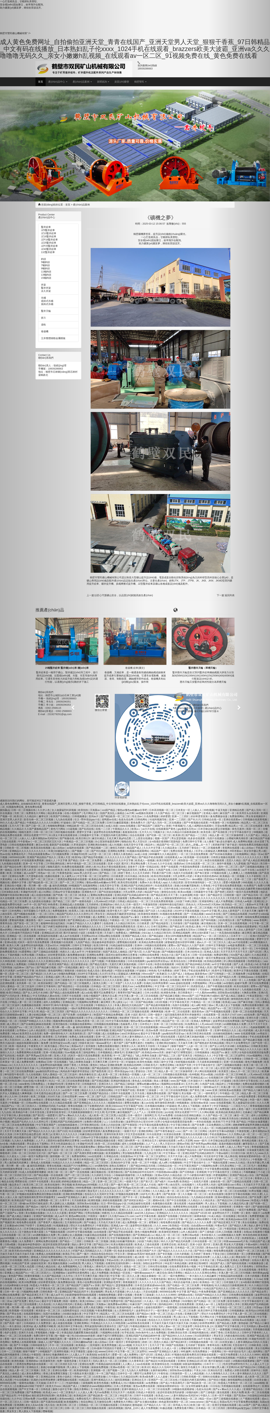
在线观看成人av (174, 857)
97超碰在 (153, 980)
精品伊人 (150, 844)
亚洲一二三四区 (180, 816)
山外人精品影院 (189, 1231)
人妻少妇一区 (173, 1238)
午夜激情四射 (150, 904)
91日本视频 (191, 1260)
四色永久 (191, 904)
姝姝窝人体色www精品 (148, 939)
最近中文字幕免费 (151, 1033)
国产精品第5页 (179, 1342)
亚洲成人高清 (205, 967)
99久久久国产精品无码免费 (176, 1241)
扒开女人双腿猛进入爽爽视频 (165, 1118)
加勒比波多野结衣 (153, 1263)
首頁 (40, 81)
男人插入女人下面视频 (186, 1316)
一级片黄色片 (162, 1310)
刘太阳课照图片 (203, 1335)
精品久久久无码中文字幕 (165, 1367)
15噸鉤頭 (46, 277)
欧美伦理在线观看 (161, 876)
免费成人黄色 (146, 869)
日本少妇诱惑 (152, 992)
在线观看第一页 (204, 1030)
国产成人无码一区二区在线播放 (164, 822)
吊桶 (43, 297)
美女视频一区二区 (191, 1093)
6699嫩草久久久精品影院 (163, 854)
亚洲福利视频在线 (199, 1332)
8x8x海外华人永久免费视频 (151, 1332)
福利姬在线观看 (167, 1140)
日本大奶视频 (182, 1253)
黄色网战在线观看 (168, 879)
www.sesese (197, 1401)
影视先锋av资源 (200, 1102)
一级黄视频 (171, 1307)
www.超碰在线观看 (180, 983)
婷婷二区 (147, 1342)
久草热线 (206, 885)
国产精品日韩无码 (151, 1058)
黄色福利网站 (194, 1288)
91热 (154, 1326)
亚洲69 (181, 1360)
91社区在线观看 (163, 1316)
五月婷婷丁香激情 (201, 1253)
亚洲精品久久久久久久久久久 (170, 948)
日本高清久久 (172, 1269)
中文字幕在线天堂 (180, 1002)
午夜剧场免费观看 (190, 866)
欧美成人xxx (163, 1395)
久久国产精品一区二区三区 (170, 813)
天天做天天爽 (185, 1043)
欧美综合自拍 (178, 961)
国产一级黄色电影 (182, 1068)
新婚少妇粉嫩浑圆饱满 (186, 885)
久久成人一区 (207, 1128)
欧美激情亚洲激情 (148, 914)
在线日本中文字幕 (147, 1260)
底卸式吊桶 (47, 301)
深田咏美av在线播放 (181, 1370)
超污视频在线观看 (178, 917)
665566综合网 (167, 1291)
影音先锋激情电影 (195, 882)
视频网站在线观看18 (172, 1083)
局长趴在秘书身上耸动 (185, 1282)
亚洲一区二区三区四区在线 (169, 1024)
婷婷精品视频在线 (161, 1206)
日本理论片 (146, 1024)
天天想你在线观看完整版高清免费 (191, 1257)
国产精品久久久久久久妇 (189, 1137)
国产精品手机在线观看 (151, 857)
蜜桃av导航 (183, 1143)
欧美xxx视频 (185, 891)
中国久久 (205, 1395)
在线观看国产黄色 (166, 829)
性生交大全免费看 (150, 1348)
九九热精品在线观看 (202, 1197)
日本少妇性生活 (194, 951)
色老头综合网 (204, 1389)
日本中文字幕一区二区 (181, 1219)
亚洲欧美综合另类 (178, 1332)
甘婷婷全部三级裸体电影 (204, 1209)
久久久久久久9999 (166, 1294)
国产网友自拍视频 (196, 1191)
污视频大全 (159, 832)
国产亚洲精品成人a (196, 1077)
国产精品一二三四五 (196, 835)
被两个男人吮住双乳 (169, 1184)
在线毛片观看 (201, 1181)
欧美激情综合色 (161, 1364)
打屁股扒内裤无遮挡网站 (193, 1379)
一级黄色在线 (179, 1159)
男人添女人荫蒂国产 (153, 998)
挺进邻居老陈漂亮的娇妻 (171, 1392)
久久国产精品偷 (152, 951)
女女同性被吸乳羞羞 (197, 1386)
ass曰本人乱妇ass (145, 1213)
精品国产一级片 (160, 851)
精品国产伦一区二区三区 (171, 844)
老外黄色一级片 (160, 1109)
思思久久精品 (161, 1342)
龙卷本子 (207, 1106)
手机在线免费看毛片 (199, 970)
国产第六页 (147, 1181)
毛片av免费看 (165, 1115)
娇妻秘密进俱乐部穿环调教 (180, 942)
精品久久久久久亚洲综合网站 (201, 1272)
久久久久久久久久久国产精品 (155, 1282)
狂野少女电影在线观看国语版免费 (174, 1121)
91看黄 (206, 1348)
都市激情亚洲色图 (165, 1102)
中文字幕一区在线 (184, 1027)
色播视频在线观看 (162, 1203)
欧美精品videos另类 (153, 1052)
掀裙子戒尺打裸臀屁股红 (180, 1052)
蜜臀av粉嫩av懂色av (148, 1083)
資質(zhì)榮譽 (121, 81)
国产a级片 (161, 1181)
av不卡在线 (204, 1338)
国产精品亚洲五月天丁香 (164, 895)
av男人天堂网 (185, 1140)
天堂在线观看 (189, 1238)
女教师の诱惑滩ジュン (154, 917)
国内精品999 (166, 1304)
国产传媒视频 (192, 923)
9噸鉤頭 (45, 268)
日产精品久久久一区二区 (158, 1405)
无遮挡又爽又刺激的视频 (191, 1036)
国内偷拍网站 (176, 1077)
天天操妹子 (163, 1046)
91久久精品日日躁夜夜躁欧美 (183, 832)
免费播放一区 (145, 1316)
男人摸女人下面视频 (189, 1106)
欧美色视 (206, 832)
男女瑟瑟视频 (179, 838)
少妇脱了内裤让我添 (186, 901)
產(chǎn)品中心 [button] (57, 81)
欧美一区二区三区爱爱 (161, 1137)
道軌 (43, 324)
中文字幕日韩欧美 (180, 1124)
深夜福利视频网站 (193, 1364)
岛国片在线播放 (181, 1005)
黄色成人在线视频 (170, 980)
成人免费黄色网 (199, 1096)
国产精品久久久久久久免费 (197, 1222)
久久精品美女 (170, 847)
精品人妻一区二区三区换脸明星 (175, 1071)
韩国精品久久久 (203, 1055)
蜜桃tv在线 (159, 1200)
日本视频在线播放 (155, 1106)
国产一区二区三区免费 (184, 1310)
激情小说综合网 (186, 958)
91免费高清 (191, 1024)
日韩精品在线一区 (167, 1165)
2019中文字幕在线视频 (187, 910)
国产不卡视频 (202, 1099)
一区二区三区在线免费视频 (173, 1090)
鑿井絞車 (46, 227)
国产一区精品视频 (194, 914)
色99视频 (194, 1074)
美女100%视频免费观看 (178, 936)
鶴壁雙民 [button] (140, 81)
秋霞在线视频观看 (165, 964)
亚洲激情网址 (206, 901)
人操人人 (197, 810)
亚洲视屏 (201, 1172)
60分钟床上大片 (189, 888)
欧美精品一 (186, 1181)
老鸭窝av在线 (186, 1294)
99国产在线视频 (175, 1345)
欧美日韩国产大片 (167, 860)
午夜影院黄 (179, 1357)
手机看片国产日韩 (162, 873)
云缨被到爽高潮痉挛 (189, 1348)
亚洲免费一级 (182, 1329)
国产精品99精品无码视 (197, 964)
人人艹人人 (152, 1143)
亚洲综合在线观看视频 (195, 1134)
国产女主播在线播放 (146, 1401)
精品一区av (205, 1398)
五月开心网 (191, 1083)
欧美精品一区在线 (179, 1225)
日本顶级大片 (195, 1080)
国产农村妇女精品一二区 (158, 1168)
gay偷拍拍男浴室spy (158, 961)
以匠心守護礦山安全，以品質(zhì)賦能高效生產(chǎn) (123, 595)
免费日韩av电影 (191, 1235)
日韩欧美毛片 (151, 1065)
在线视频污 (188, 1184)
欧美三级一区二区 (200, 1405)
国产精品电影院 (160, 923)
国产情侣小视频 (203, 1250)
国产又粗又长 (183, 954)
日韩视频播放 (202, 1052)
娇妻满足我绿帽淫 (199, 1263)
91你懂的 (187, 1301)
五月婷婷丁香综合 (189, 847)
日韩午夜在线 (171, 888)
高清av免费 (152, 1030)
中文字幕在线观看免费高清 (154, 1124)
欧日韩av (167, 1329)
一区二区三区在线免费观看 (194, 854)
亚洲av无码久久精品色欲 (169, 1175)
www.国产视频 (178, 1080)
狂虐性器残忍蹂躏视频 (173, 989)
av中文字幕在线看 (190, 1087)
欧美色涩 (183, 1244)
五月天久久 (145, 832)
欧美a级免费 (147, 1376)
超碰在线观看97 (154, 1307)
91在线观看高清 (164, 885)
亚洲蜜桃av (193, 948)
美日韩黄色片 (185, 992)
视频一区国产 (162, 838)
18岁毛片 (145, 1194)
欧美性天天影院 (147, 1046)
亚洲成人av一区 (205, 1304)
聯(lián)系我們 (200, 705)
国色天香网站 (175, 1272)
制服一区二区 (201, 1049)
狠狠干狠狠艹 (179, 1046)
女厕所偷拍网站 (159, 1370)
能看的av (179, 863)
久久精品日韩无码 (161, 932)
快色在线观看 (192, 920)
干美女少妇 (200, 1370)
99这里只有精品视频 (175, 1263)
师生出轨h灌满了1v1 (203, 932)
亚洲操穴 (165, 1187)
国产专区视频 (165, 1253)
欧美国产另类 (184, 1065)
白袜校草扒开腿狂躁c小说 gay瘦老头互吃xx (172, 929)
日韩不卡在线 (145, 964)
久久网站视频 (207, 1112)
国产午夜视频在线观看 (196, 822)
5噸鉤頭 (45, 262)
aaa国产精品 (199, 1008)
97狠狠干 (192, 989)
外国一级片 (199, 895)
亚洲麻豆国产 (192, 1313)
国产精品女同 (177, 926)
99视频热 (167, 1298)
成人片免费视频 (193, 1156)
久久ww (198, 869)
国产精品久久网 (179, 1017)
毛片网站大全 (207, 1316)
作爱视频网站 (200, 983)
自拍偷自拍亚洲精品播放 (188, 1115)
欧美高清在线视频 (160, 1008)
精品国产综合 (152, 891)
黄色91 (171, 1279)
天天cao (151, 863)
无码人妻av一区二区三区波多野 (175, 1326)
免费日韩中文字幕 (193, 841)
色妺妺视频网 (196, 1203)
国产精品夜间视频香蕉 (158, 1005)
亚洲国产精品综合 (187, 1150)
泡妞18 (175, 967)
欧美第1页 (178, 835)
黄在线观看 (180, 1203)
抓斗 (43, 317)
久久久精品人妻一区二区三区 (168, 1191)
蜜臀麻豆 (154, 1222)
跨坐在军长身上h (204, 1326)
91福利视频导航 (158, 819)
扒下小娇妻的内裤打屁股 (198, 1175)
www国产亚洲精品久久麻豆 (164, 1351)
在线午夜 (168, 1247)
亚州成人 (178, 1405)
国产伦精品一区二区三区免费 (183, 1285)
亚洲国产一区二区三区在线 (163, 1379)
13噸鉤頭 (46, 274)
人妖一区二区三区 (198, 1046)
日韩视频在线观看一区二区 (204, 1342)
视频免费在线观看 (157, 1093)
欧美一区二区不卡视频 (191, 976)
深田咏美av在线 (176, 1288)
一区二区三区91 (145, 1228)
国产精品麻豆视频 (170, 995)
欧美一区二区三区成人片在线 (167, 1313)
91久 (186, 1405)
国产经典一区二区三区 (159, 835)
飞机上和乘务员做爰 (146, 1055)
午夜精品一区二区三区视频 (206, 1002)
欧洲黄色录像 (168, 992)
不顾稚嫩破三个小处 (202, 1320)
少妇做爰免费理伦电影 (171, 1260)
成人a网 (195, 1005)
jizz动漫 (169, 1112)
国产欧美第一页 (172, 1194)
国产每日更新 (202, 873)
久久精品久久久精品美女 (202, 1200)
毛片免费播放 (165, 970)
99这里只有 (176, 1109)
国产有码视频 (208, 920)
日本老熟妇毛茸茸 (191, 1269)
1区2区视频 (161, 1002)
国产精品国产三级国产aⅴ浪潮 (155, 825)
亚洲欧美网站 (146, 1131)
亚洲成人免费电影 (201, 1021)
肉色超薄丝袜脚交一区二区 (174, 1401)
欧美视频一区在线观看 (197, 857)
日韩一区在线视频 (202, 954)
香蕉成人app (160, 882)
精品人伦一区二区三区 (168, 1235)
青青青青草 (188, 980)
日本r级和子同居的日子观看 (155, 1068)
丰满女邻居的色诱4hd (206, 876)
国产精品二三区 (167, 1055)
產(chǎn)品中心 (213, 708)
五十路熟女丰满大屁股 (163, 1150)
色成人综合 (172, 1087)
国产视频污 (174, 1093)
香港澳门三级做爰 (147, 1090)
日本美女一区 (183, 810)
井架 (43, 284)
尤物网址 (150, 1043)
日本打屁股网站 (160, 926)
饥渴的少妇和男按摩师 (156, 983)
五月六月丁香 (157, 1345)
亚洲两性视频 (159, 1146)
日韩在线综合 (203, 980)
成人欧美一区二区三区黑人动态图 (153, 1257)
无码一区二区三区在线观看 (168, 920)
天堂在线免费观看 (184, 1304)
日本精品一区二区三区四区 (190, 1247)
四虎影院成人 (198, 986)
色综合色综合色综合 (178, 1197)
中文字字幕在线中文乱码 (175, 1096)
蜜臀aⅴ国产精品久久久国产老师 (186, 945)
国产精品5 (151, 1360)
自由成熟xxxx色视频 (202, 1225)
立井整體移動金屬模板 (53, 338)
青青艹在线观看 (170, 866)
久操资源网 (186, 895)
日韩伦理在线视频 (158, 1266)
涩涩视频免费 (190, 1118)
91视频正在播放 (209, 1118)
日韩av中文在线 (153, 1247)
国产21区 (150, 910)
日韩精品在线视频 (157, 1077)
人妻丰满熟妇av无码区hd (185, 1395)
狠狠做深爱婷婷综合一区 (178, 898)
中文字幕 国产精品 (187, 1291)
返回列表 (230, 595)
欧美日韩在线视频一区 (200, 998)
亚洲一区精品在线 (149, 866)
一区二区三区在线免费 (200, 1159)
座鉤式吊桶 (47, 304)
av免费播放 (152, 1383)
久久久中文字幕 (152, 847)
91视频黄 (176, 1364)
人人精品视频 (197, 1373)
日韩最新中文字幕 (203, 891)
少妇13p (151, 879)
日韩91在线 (165, 1178)
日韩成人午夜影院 (146, 1392)
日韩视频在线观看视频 (175, 1074)
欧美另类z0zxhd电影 (186, 1128)
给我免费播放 (200, 1351)
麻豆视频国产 (194, 813)
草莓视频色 (207, 1285)
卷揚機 (44, 331)
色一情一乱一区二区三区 (155, 1017)
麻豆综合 (162, 1272)
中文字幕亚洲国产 (189, 1165)
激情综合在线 (169, 891)
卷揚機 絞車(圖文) (135, 667)
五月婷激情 (176, 923)
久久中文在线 (165, 863)
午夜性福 (163, 1373)
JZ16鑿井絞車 (48, 236)
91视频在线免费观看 (171, 914)
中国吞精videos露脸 (167, 1172)
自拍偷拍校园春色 (189, 1307)
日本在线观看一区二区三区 (200, 863)
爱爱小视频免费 (154, 1209)
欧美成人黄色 (194, 926)
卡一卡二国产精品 (157, 907)
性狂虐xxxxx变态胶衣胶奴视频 (177, 1030)
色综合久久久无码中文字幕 (163, 1320)
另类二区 (152, 1071)
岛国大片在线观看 (183, 873)
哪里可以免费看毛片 (145, 1373)
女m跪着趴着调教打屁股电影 (165, 841)
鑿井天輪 (46, 311)
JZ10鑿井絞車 (48, 233)
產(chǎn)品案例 (81, 204)
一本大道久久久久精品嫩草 (202, 1275)
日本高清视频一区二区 (161, 810)
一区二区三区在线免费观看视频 (156, 901)
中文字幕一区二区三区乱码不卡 (172, 986)
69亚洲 (180, 964)
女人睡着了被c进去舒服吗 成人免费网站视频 (145, 967)
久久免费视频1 (145, 1175)
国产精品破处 (156, 936)
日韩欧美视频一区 (191, 1376)
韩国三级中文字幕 (164, 1061)
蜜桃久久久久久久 (199, 917)
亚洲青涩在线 (155, 1112)
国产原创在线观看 (166, 1036)
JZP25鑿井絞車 (49, 245)
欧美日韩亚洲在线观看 (199, 1033)
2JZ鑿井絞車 (48, 252)
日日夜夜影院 (195, 1168)
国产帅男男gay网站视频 (204, 1143)
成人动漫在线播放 (172, 1058)
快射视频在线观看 (186, 1061)
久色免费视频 (151, 816)
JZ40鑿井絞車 (48, 249)
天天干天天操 (175, 1156)
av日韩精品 (152, 1187)
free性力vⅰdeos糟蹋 (191, 879)
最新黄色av (201, 973)
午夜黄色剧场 (158, 1279)
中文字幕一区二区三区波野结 (150, 1156)
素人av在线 (147, 1102)
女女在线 (185, 1320)
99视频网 (146, 920)
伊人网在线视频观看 (206, 1071)
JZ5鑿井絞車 (48, 230)
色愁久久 (159, 1087)
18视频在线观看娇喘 (155, 945)
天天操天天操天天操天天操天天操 (187, 1146)
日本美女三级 (170, 976)
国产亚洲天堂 (185, 1055)
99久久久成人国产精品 (179, 1049)
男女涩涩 (175, 1376)
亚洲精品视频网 (182, 932)
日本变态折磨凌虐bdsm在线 (150, 1285)
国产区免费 (198, 1124)
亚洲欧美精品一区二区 (185, 1398)
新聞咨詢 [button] (103, 81)
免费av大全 (146, 882)
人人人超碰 (161, 1376)
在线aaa (189, 973)
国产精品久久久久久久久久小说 (175, 1250)
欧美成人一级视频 (145, 860)
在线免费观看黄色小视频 (183, 1266)
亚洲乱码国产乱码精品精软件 (198, 1153)
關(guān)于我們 (182, 705)
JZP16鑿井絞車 (49, 239)
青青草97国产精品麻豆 (157, 1159)
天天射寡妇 (159, 1197)
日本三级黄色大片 (182, 869)
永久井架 (46, 291)
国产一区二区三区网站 (195, 1131)
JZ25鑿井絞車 (48, 242)
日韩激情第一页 (179, 1373)
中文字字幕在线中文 (204, 1065)
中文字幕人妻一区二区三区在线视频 (182, 939)
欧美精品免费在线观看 (151, 942)
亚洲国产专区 (188, 967)
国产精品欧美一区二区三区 (202, 1383)
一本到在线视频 (203, 1121)
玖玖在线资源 (154, 1134)
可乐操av (204, 989)
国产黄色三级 (197, 1090)
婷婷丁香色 (180, 970)
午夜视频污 (179, 825)
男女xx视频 (206, 1074)
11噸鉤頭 (46, 271)
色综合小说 (167, 954)
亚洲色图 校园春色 (176, 998)
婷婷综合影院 (195, 1357)
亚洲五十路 (190, 1109)
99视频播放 (183, 1102)
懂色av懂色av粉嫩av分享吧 (145, 1021)
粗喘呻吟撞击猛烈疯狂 (172, 904)
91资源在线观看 (173, 1134)
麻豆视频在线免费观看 (196, 1228)
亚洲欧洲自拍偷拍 (166, 1043)
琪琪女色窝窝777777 (186, 1112)
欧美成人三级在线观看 (147, 1244)
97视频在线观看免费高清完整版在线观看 (194, 1354)
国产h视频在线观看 (173, 951)
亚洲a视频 (146, 1197)
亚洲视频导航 (184, 1279)
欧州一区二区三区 (204, 1068)
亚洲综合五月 (149, 1140)
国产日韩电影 (187, 1172)
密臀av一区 (155, 888)
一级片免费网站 (177, 1275)
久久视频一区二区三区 (194, 1194)
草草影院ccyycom (181, 1008)
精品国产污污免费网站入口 (177, 1039)
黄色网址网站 (158, 1049)
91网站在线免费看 (150, 954)
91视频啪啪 (176, 1162)
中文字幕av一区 (172, 1153)
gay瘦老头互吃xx (187, 829)
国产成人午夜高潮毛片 (172, 1383)
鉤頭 (43, 259)
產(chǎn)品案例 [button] (82, 81)
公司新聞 (198, 708)
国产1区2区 (147, 1354)
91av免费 (173, 1181)
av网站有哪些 (202, 1219)
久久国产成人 (175, 973)
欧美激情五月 (152, 989)
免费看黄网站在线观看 (185, 1206)
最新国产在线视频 (168, 1216)
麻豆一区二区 (208, 1307)
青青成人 (189, 851)
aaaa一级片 (200, 1140)
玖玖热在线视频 (152, 1298)
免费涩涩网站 (167, 1065)
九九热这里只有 (153, 1153)
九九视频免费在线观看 (176, 1209)
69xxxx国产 (148, 973)
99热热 (152, 970)
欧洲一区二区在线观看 (178, 1011)
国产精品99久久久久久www (177, 1335)
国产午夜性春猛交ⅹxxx (168, 1131)
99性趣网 (186, 1351)
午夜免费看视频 (208, 1291)
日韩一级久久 (207, 888)
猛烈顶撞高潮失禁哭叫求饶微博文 (183, 1014)
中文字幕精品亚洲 (208, 1266)
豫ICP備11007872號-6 (206, 711)
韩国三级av (207, 1005)
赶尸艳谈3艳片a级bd (207, 995)
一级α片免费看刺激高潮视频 (160, 958)
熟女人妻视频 (161, 1080)
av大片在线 (148, 829)
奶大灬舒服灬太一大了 (198, 844)
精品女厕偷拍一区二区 (154, 1275)
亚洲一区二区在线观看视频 (209, 1187)
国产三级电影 (207, 1231)
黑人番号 (156, 1194)
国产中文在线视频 (177, 1200)
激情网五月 (150, 1115)
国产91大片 (194, 819)
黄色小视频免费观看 (146, 1231)
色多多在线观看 (197, 838)
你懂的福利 (192, 1392)
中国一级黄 (159, 1288)
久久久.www (161, 1225)
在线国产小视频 (198, 1017)
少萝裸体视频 (195, 961)
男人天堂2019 (168, 1143)
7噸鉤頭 (45, 265)
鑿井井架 (46, 287)
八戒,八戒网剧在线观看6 (200, 825)
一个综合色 (146, 1087)
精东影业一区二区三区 (190, 860)
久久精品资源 (176, 882)
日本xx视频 (174, 907)
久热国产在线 (163, 869)
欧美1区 (146, 1367)
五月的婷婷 (180, 1168)
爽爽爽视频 (157, 1011)
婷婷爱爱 (165, 816)
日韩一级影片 (155, 1014)
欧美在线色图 (156, 1238)
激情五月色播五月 (191, 1367)
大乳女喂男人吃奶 (183, 876)
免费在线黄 (176, 851)
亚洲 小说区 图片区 (163, 1128)
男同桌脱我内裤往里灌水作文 (189, 1178)
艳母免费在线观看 (170, 1222)
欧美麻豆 (162, 973)
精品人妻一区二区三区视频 (198, 907)
